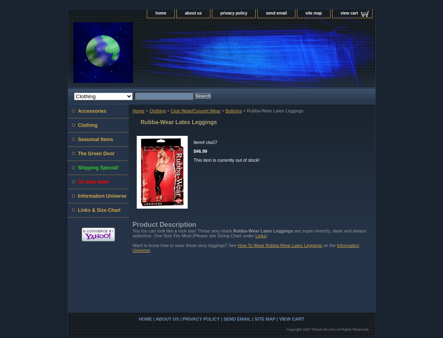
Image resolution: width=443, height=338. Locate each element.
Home (138, 110)
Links (260, 235)
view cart (349, 13)
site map (313, 13)
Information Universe (102, 196)
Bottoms (233, 110)
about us (193, 13)
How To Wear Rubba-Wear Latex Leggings (280, 245)
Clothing (157, 110)
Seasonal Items (95, 139)
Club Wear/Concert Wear (195, 110)
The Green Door (96, 153)
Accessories (92, 111)
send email (276, 13)
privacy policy (234, 13)
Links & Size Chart (99, 210)
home (160, 13)
